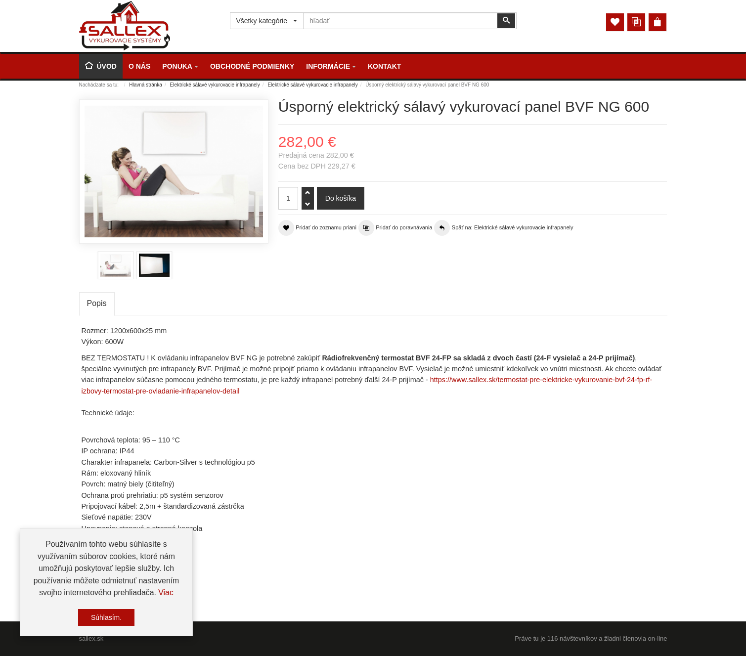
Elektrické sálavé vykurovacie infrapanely (215, 84)
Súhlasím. (106, 617)
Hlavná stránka (145, 84)
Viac (166, 592)
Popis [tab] (97, 303)
